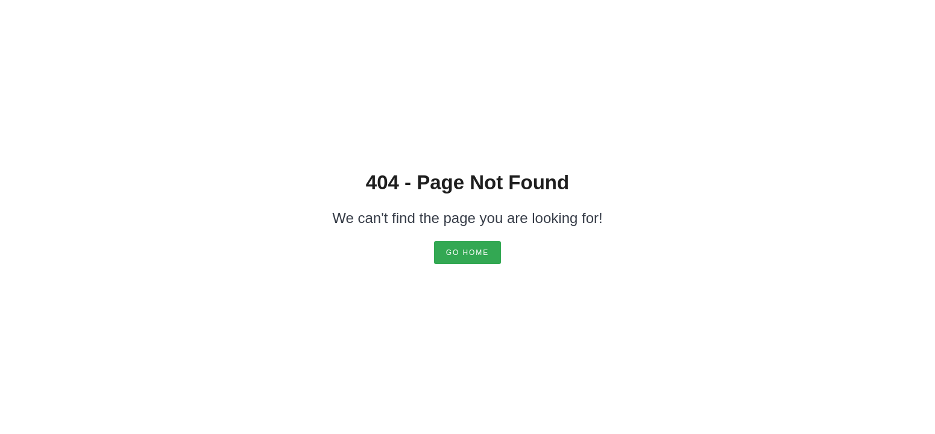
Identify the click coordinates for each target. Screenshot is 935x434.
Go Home (467, 252)
